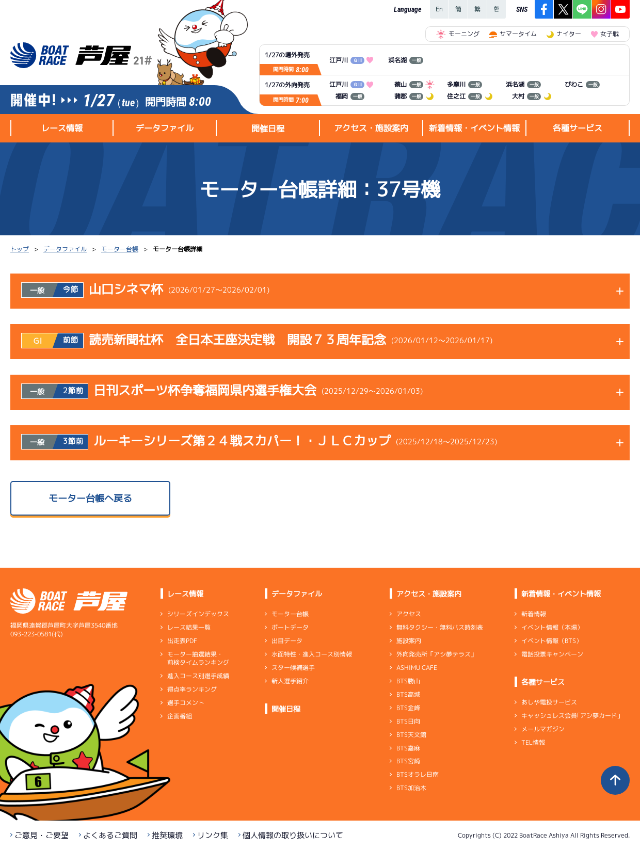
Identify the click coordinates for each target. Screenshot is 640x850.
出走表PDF (182, 640)
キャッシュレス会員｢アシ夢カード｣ (570, 715)
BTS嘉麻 (408, 747)
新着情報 (533, 614)
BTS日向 (408, 721)
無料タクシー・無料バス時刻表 (439, 627)
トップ (19, 249)
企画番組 (179, 716)
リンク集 (212, 835)
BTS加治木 (411, 787)
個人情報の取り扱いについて (293, 835)
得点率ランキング (192, 689)
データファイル (65, 249)
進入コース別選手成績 (198, 675)
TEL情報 (533, 742)
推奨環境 (167, 835)
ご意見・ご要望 (41, 835)
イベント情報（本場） (552, 627)
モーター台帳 (119, 249)
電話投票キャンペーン (552, 654)
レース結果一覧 (189, 627)
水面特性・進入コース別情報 (311, 654)
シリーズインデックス (198, 614)
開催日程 (267, 128)
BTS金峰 (408, 707)
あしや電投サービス (549, 702)
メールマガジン (543, 729)
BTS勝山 (408, 681)
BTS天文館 (411, 734)
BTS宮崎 (408, 761)
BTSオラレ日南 (417, 774)
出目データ (286, 640)
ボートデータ (290, 627)
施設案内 (408, 640)
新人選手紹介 (290, 681)
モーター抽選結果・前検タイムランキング (198, 658)
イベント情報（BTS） (551, 640)
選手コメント (185, 702)
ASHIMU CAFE (416, 667)
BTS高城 (408, 694)
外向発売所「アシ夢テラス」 (436, 654)
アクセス (408, 614)
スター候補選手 (293, 667)
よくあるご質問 (110, 835)
